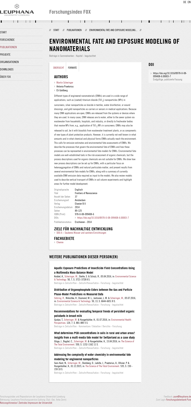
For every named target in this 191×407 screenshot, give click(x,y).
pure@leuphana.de (182, 396)
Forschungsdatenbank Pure (178, 399)
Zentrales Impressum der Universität (35, 402)
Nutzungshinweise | (9, 402)
